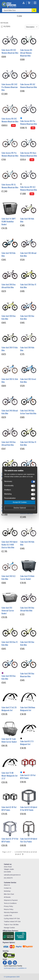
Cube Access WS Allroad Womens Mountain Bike (26, 53)
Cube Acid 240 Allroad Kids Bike (10, 412)
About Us (7, 885)
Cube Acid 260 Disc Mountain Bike (27, 675)
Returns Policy (8, 909)
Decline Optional (20, 508)
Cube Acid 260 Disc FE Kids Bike (10, 643)
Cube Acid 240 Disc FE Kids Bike (28, 443)
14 (36, 852)
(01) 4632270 (8, 878)
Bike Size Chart (9, 894)
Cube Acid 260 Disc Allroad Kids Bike (27, 609)
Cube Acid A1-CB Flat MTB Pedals (28, 776)
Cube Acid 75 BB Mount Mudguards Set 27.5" (10, 775)
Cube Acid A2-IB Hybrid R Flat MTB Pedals (28, 808)
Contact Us (7, 888)
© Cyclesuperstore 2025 (12, 977)
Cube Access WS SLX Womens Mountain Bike (28, 188)
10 (27, 852)
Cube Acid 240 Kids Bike (27, 543)
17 (20, 854)
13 (34, 852)
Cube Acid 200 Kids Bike (27, 349)
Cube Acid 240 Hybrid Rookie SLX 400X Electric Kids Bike (9, 544)
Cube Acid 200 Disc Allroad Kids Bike (9, 286)
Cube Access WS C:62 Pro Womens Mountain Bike (10, 87)
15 (16, 854)
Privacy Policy (8, 906)
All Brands (7, 897)
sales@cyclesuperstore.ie (12, 875)
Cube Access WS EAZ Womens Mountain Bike (28, 85)
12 (31, 852)
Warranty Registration (11, 912)
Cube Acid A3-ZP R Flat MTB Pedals (10, 840)
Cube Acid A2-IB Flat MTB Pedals (9, 808)
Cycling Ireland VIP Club (12, 918)
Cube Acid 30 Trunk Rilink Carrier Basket (9, 740)
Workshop (7, 891)
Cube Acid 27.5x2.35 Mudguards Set (9, 709)
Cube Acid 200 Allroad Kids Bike (28, 254)
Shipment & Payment (11, 900)
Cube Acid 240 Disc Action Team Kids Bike (28, 412)
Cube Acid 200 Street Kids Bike (28, 380)
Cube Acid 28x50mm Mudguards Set (27, 709)
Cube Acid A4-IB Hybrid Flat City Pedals (28, 840)
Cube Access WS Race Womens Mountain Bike (28, 154)
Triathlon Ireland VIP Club (12, 921)
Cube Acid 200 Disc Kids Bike (9, 317)
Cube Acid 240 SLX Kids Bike (8, 577)
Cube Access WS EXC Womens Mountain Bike (10, 120)
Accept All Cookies (20, 502)
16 (18, 854)
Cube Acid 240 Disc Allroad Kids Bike (9, 443)
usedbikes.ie (22, 968)
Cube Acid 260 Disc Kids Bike (27, 643)
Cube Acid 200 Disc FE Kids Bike (28, 286)
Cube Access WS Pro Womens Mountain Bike (28, 122)
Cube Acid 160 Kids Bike (27, 220)
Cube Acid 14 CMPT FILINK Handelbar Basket (9, 221)
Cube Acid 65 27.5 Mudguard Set (26, 742)
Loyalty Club (8, 915)
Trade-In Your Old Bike (11, 924)
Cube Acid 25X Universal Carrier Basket (8, 610)
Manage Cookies (9, 927)
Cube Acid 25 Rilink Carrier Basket (27, 577)
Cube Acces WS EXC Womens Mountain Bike (10, 51)
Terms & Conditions (10, 903)
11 (29, 852)
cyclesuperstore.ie (10, 968)
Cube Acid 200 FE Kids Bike (10, 349)
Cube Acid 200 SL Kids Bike (10, 380)
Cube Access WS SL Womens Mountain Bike (10, 186)
